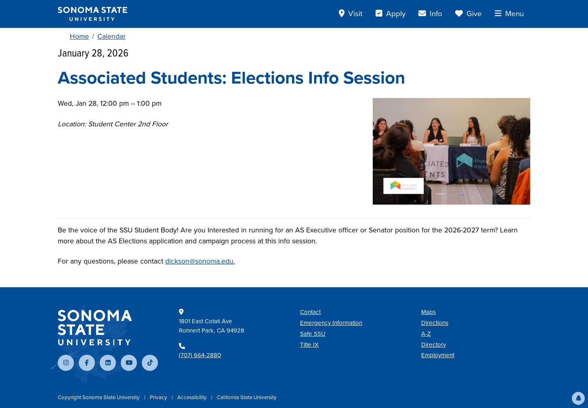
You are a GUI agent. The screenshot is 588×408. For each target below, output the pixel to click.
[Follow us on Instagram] (66, 363)
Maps (428, 312)
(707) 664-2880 (200, 355)
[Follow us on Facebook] (87, 363)
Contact (310, 312)
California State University (247, 397)
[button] (578, 398)
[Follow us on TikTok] (150, 363)
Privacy (159, 397)
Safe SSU (313, 333)
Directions (434, 322)
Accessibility (192, 397)
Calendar (111, 36)
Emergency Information (331, 322)
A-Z (426, 333)
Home (79, 36)
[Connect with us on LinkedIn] (108, 363)
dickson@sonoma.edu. (200, 261)
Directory (433, 344)
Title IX (309, 344)
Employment (437, 355)
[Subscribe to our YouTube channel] (129, 363)
